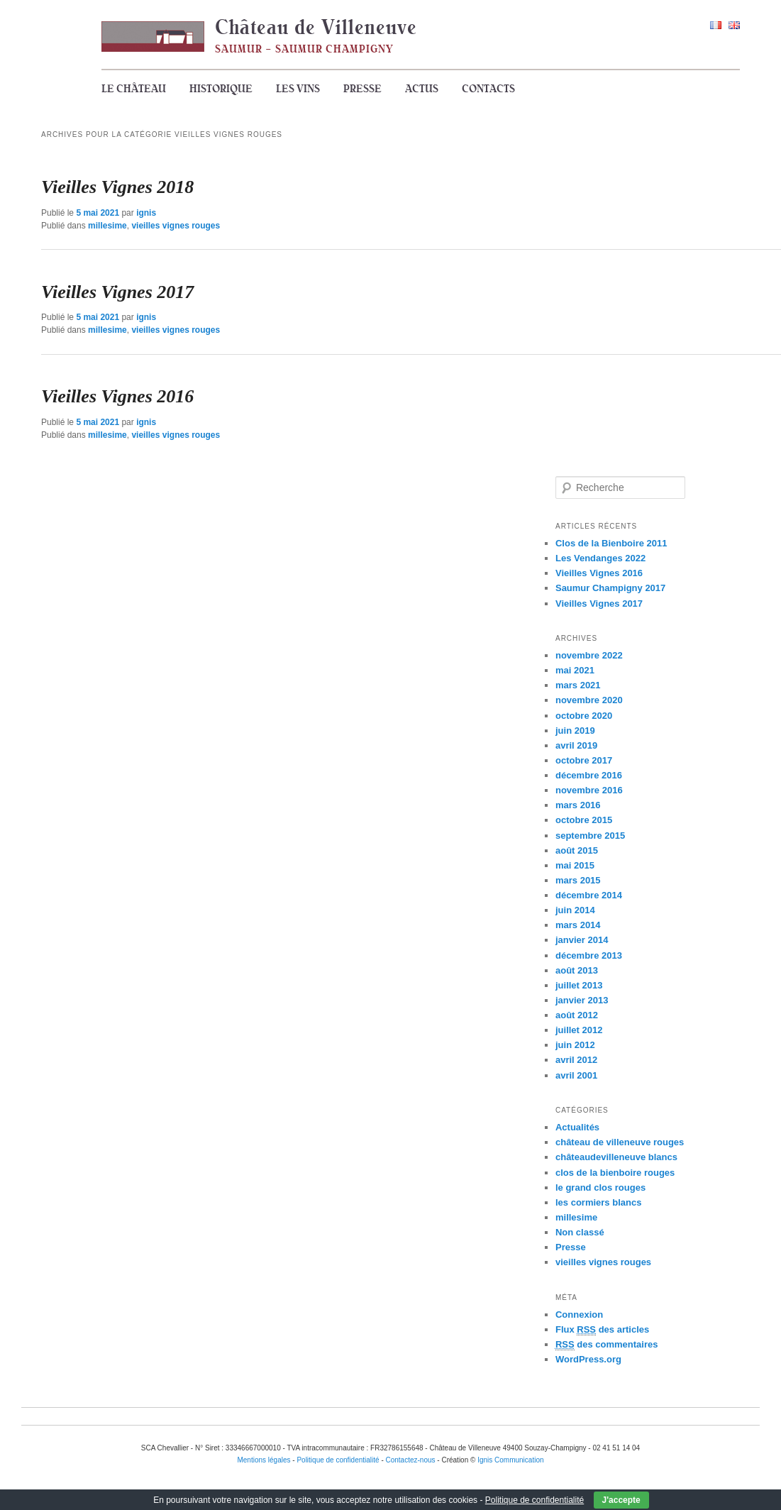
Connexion (579, 1314)
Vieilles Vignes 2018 (117, 187)
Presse (362, 89)
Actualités (577, 1127)
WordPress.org (588, 1359)
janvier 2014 (581, 940)
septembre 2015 (590, 835)
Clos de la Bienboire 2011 (611, 543)
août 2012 (576, 1015)
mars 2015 (578, 880)
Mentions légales (263, 1460)
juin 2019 (575, 730)
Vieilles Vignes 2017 (117, 292)
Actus (421, 89)
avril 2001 (576, 1075)
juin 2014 (575, 910)
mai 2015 (574, 865)
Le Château (133, 89)
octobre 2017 (583, 760)
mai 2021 (574, 670)
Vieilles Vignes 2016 (117, 396)
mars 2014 (578, 925)
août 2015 (576, 850)
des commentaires (606, 1344)
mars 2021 (578, 685)
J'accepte (621, 1500)
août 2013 (576, 970)
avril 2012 (576, 1059)
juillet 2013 (578, 985)
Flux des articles (602, 1329)
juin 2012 (575, 1045)
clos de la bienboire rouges (615, 1172)
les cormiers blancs (598, 1202)
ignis (146, 213)
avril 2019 (576, 745)
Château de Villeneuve (316, 26)
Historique (221, 89)
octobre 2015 (583, 820)
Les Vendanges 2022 (600, 558)
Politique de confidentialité (534, 1500)
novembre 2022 (589, 655)
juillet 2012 (578, 1030)
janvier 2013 (581, 1000)
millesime (107, 226)
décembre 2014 (588, 895)
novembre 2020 (589, 700)
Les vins (298, 89)
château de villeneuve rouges (619, 1142)
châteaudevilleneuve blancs (616, 1157)
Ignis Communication (510, 1460)
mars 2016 (578, 805)
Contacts (488, 89)
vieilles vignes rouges (175, 226)
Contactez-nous (411, 1460)
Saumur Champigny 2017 (610, 588)
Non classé (579, 1232)
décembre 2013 (588, 955)
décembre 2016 (588, 775)
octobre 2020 (583, 715)
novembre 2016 (589, 790)
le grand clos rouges (600, 1187)
